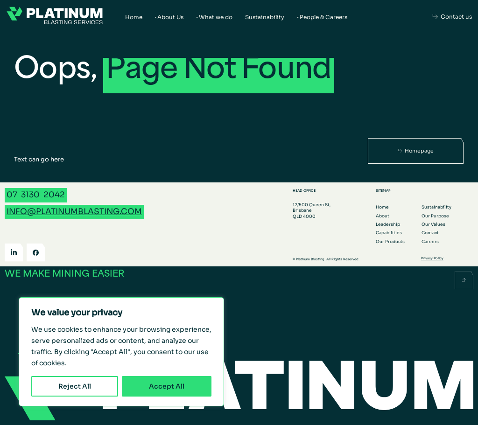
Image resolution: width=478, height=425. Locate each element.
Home (133, 17)
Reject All (74, 386)
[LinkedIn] (14, 253)
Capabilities (389, 233)
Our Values (433, 224)
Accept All (166, 386)
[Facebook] (36, 253)
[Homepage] (416, 151)
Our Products (390, 241)
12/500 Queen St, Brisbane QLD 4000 (311, 210)
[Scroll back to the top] (464, 280)
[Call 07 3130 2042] (36, 195)
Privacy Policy (432, 258)
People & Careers (323, 17)
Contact (430, 233)
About (382, 216)
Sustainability (264, 17)
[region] (121, 351)
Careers (430, 241)
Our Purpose (435, 216)
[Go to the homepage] (54, 17)
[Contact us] (452, 17)
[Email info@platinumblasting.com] (74, 212)
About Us (170, 17)
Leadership (388, 224)
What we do (215, 17)
